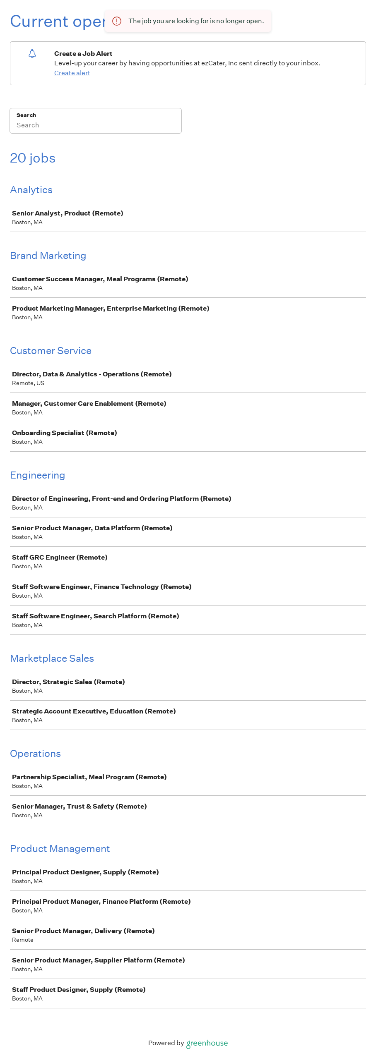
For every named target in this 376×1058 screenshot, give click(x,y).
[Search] (95, 126)
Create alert (72, 73)
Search (26, 115)
